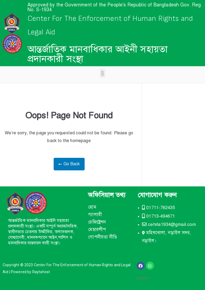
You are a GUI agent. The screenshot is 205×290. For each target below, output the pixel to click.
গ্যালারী (95, 214)
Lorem (142, 278)
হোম (92, 207)
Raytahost (41, 272)
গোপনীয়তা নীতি (102, 237)
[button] (102, 73)
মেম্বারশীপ (97, 229)
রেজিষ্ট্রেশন (97, 222)
